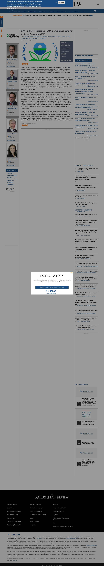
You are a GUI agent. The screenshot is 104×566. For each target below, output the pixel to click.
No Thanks (61, 2)
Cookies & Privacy (51, 293)
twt (49, 291)
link (53, 291)
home (55, 291)
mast (51, 291)
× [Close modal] (71, 272)
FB (46, 291)
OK (56, 2)
